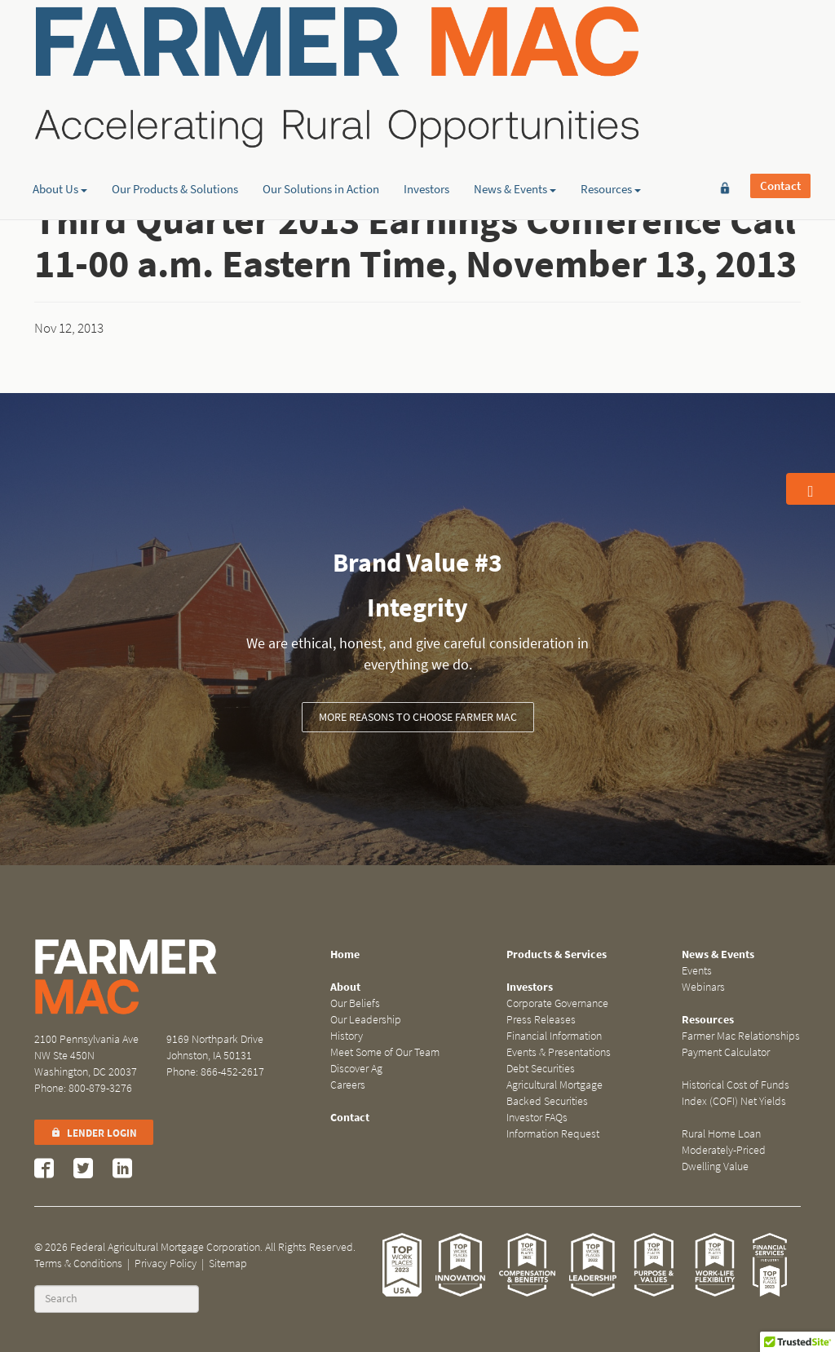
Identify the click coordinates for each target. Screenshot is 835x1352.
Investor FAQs (537, 1117)
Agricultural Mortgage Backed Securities (554, 1093)
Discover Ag (356, 1068)
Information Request (552, 1134)
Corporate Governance (557, 1003)
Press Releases (541, 1019)
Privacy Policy (166, 1263)
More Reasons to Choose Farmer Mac (418, 717)
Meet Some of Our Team (385, 1052)
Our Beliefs (355, 1003)
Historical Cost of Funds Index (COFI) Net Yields (735, 1093)
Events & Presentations (558, 1052)
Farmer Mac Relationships (741, 1036)
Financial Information (554, 1036)
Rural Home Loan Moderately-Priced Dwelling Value (724, 1150)
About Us (60, 126)
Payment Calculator (726, 1052)
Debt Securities (540, 1068)
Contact (780, 38)
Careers (347, 1085)
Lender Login (94, 1133)
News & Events (515, 126)
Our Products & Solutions (175, 126)
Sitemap (228, 1263)
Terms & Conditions (78, 1263)
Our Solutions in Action (321, 126)
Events (697, 971)
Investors (426, 126)
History (346, 1036)
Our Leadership (365, 1019)
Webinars (703, 987)
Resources (611, 126)
